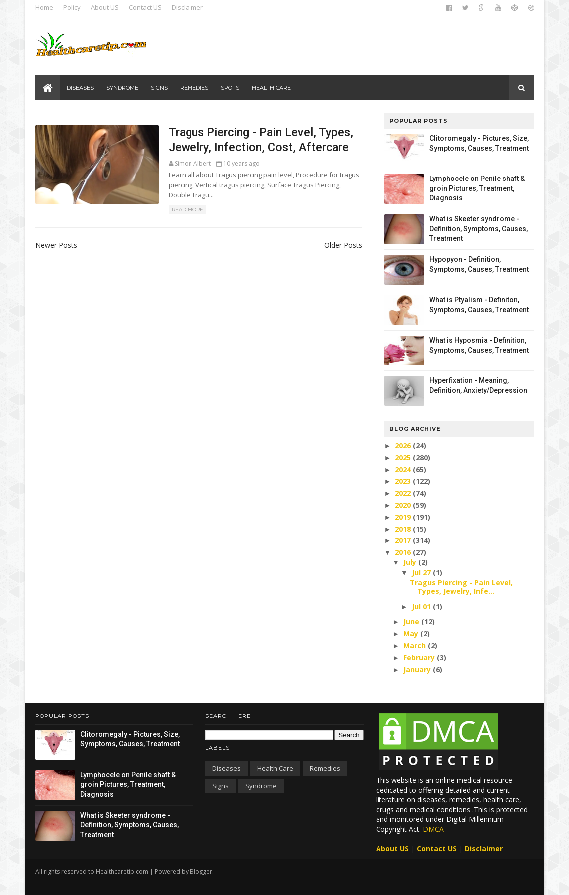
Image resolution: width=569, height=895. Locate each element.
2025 (404, 457)
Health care (271, 87)
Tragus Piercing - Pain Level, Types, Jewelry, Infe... (461, 587)
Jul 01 (422, 606)
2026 (404, 445)
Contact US (145, 7)
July (410, 562)
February (420, 657)
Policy (72, 7)
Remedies (194, 87)
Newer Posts (56, 245)
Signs (159, 87)
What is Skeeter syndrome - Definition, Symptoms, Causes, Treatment (478, 228)
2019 (404, 517)
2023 (404, 481)
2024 (404, 469)
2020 (404, 505)
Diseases (80, 87)
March (415, 645)
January (418, 669)
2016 (404, 552)
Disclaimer (187, 7)
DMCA (433, 829)
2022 (404, 493)
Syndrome (122, 87)
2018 (404, 529)
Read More (187, 209)
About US (105, 7)
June (412, 621)
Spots (230, 87)
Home (44, 7)
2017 (404, 540)
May (411, 633)
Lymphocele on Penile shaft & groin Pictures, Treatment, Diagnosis (477, 188)
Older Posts (343, 245)
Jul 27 (422, 572)
